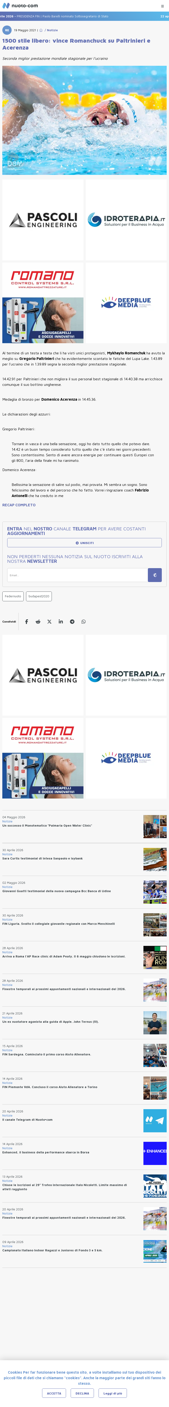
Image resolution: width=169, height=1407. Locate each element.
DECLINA (82, 1393)
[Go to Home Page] (41, 30)
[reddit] (38, 621)
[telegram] (72, 621)
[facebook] (26, 621)
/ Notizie (50, 30)
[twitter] (49, 621)
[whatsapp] (83, 621)
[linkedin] (60, 621)
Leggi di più (112, 1393)
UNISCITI (84, 543)
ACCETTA (54, 1393)
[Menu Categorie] (162, 5)
